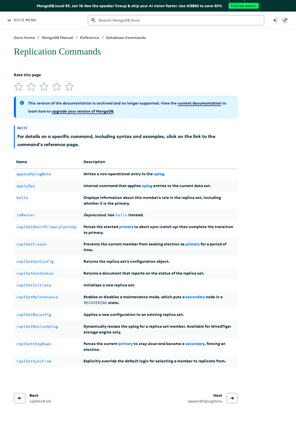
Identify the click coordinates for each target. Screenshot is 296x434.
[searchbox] (176, 20)
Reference (89, 37)
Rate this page (27, 74)
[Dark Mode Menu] (285, 20)
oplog (147, 185)
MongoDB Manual (57, 37)
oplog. (159, 174)
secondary (195, 297)
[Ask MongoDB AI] (275, 20)
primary (126, 226)
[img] (18, 86)
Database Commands (126, 37)
